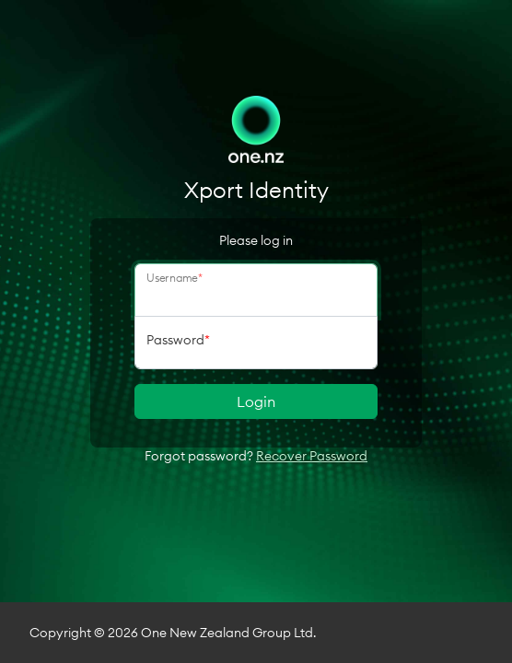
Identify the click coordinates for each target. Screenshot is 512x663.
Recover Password (311, 456)
